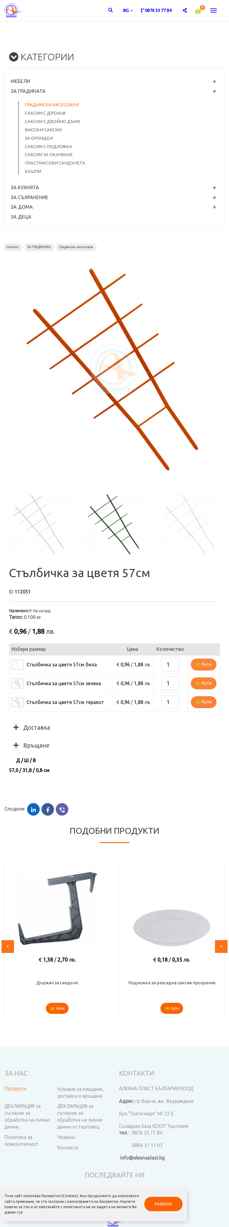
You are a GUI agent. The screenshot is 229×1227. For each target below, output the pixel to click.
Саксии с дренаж (45, 113)
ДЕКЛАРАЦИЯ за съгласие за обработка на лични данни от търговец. (79, 1117)
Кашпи (33, 171)
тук (20, 1209)
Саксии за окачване (49, 154)
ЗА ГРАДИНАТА (28, 91)
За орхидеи (39, 138)
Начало (14, 247)
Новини (66, 1137)
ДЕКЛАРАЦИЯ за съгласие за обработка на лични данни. (26, 1117)
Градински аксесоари (52, 104)
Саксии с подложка (48, 146)
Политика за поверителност (21, 1140)
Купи (204, 664)
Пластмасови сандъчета (55, 163)
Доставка (31, 727)
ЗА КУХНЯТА (25, 187)
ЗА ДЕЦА (21, 216)
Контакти (67, 1147)
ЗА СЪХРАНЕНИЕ (29, 197)
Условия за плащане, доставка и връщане (80, 1092)
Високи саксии (43, 129)
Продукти (15, 1088)
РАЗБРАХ (140, 1197)
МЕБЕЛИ (20, 81)
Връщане (31, 745)
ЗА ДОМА (22, 207)
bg (126, 10)
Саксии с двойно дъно (52, 121)
